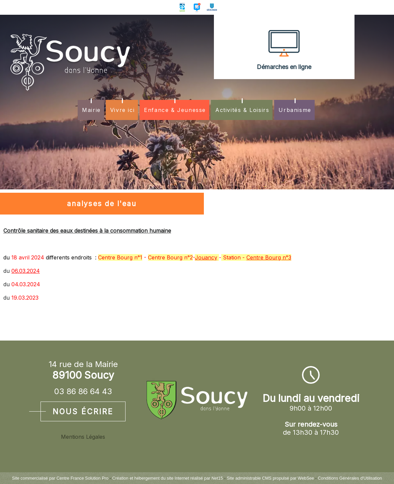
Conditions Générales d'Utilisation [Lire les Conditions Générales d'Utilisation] (350, 478)
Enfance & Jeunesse (175, 110)
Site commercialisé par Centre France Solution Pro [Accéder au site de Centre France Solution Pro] (60, 478)
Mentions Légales (83, 436)
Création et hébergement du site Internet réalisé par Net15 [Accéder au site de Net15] (167, 478)
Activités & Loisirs (242, 110)
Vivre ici (122, 110)
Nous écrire (83, 411)
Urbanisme (295, 110)
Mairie (91, 110)
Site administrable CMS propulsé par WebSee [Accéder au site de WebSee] (270, 478)
